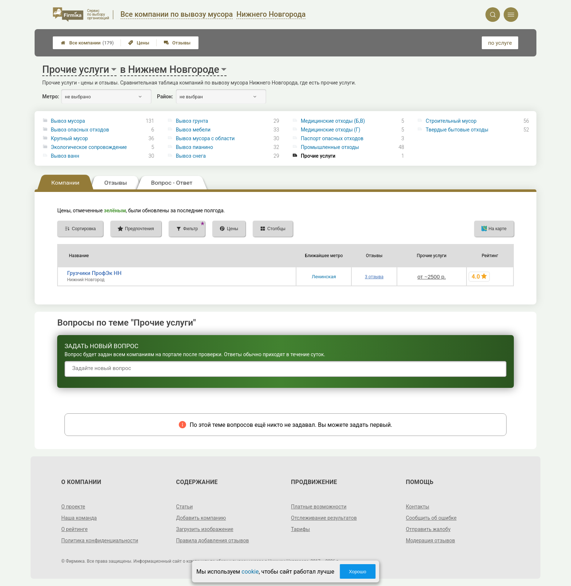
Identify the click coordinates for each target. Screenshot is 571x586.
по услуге (500, 43)
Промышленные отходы (330, 147)
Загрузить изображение (204, 529)
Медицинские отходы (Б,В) (333, 120)
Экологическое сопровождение (89, 147)
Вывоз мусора (68, 120)
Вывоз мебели (193, 129)
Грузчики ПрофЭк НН (94, 273)
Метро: (50, 96)
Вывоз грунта (192, 120)
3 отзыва (374, 276)
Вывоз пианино (194, 147)
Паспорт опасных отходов (332, 138)
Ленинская (324, 276)
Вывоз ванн (65, 155)
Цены (138, 43)
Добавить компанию (201, 518)
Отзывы (177, 43)
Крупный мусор (69, 138)
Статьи (184, 507)
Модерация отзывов (430, 540)
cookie (250, 571)
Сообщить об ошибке (431, 518)
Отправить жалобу (428, 529)
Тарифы (300, 529)
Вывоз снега (191, 155)
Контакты (417, 507)
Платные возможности (318, 507)
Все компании (87, 43)
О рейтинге (74, 529)
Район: (165, 96)
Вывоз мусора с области (205, 138)
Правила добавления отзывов (212, 540)
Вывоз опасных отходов (80, 129)
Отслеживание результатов (324, 518)
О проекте (73, 507)
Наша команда (79, 518)
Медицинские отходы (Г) (331, 129)
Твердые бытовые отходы (457, 129)
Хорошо (357, 571)
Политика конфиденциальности (99, 540)
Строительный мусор (451, 120)
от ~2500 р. (431, 277)
